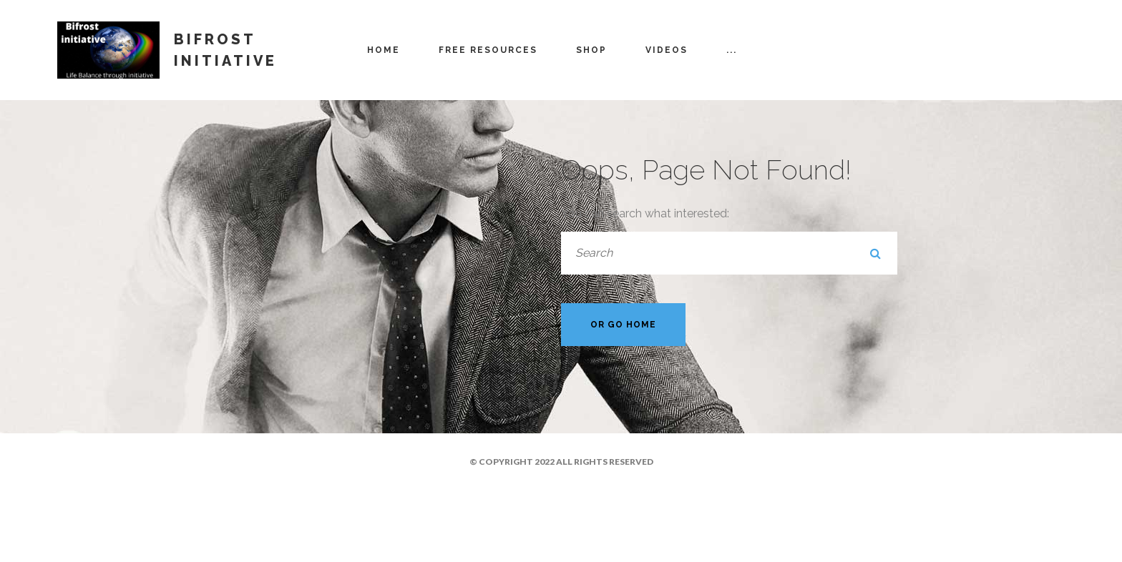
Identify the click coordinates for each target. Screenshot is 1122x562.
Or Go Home (623, 325)
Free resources (488, 50)
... (731, 50)
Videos (666, 50)
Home (383, 50)
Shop (591, 50)
